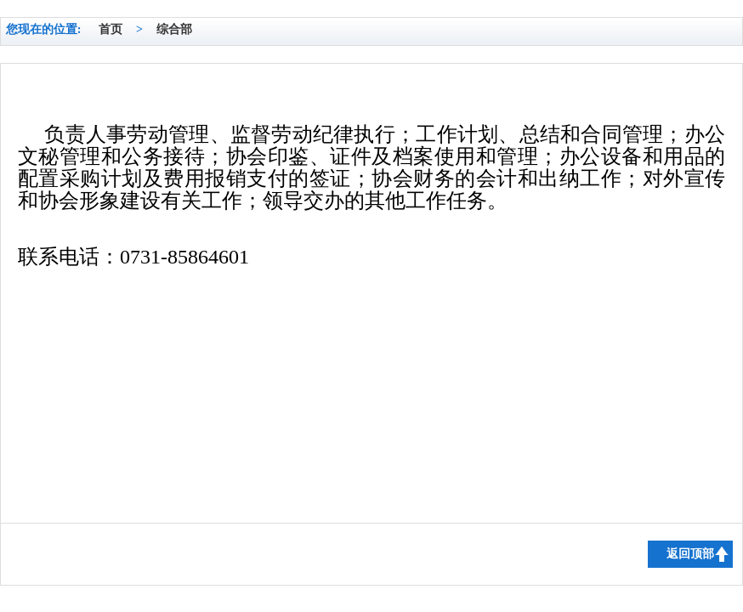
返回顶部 (690, 553)
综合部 (174, 29)
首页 (110, 29)
